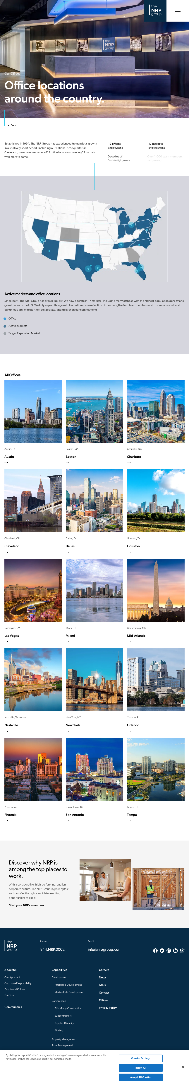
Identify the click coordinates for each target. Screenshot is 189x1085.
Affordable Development (68, 985)
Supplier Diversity (64, 1023)
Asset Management (62, 1045)
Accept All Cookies (140, 1077)
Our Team (9, 995)
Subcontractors (63, 1016)
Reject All (140, 1068)
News (102, 977)
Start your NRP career (25, 905)
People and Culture (14, 989)
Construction (59, 1001)
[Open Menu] (177, 11)
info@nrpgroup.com (104, 950)
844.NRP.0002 (52, 950)
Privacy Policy (108, 1007)
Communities (13, 1007)
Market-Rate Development (69, 992)
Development (59, 977)
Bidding (59, 1030)
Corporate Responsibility (17, 983)
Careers (104, 970)
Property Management (64, 1039)
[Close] (183, 1067)
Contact (104, 992)
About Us (10, 970)
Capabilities (59, 970)
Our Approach (12, 977)
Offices (103, 1000)
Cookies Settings (140, 1058)
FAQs (102, 985)
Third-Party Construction (68, 1008)
